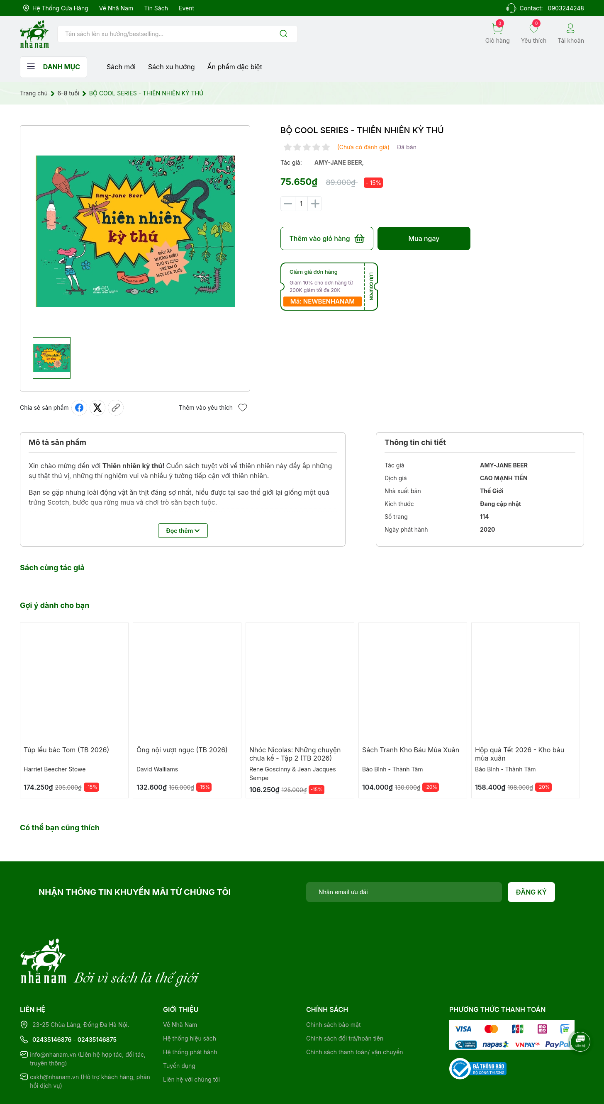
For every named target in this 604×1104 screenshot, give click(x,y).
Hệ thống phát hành (190, 1017)
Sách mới (121, 67)
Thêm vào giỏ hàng (326, 238)
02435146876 (52, 1005)
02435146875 (97, 1005)
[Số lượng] (301, 203)
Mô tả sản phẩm (57, 442)
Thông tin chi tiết (415, 442)
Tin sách (156, 8)
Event (186, 8)
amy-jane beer (338, 162)
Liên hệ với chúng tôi (191, 1045)
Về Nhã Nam (116, 8)
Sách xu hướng (171, 67)
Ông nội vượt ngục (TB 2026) (182, 750)
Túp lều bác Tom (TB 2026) (66, 750)
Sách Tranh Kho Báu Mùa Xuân (410, 750)
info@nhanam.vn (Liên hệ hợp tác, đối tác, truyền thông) (88, 1025)
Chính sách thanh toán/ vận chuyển (354, 1017)
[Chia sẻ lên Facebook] (79, 408)
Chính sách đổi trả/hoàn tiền (344, 1004)
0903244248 (566, 8)
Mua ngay (423, 238)
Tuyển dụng (179, 1031)
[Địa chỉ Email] (404, 892)
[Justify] (283, 34)
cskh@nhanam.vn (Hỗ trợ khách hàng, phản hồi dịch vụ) (90, 1047)
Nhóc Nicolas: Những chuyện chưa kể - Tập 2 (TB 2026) (295, 754)
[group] (135, 231)
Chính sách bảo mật (333, 990)
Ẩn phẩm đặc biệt (234, 67)
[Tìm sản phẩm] (177, 34)
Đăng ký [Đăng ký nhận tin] (531, 892)
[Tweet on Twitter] (97, 408)
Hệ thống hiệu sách (189, 1004)
